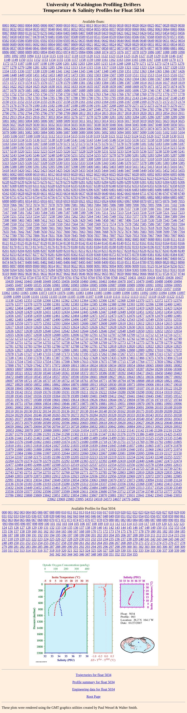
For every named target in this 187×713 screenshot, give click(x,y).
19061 (37, 388)
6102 (36, 178)
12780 (177, 342)
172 (105, 531)
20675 (28, 426)
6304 (166, 182)
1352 (135, 71)
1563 (128, 79)
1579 (66, 82)
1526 (66, 79)
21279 (19, 434)
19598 (47, 400)
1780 (13, 98)
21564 (9, 442)
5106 (13, 136)
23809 (37, 495)
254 (40, 543)
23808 (28, 495)
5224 (51, 151)
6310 (28, 186)
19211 (84, 392)
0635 (82, 40)
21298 (65, 434)
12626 (93, 327)
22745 (19, 472)
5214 (166, 147)
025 (152, 512)
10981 (56, 285)
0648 (143, 40)
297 (111, 546)
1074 (105, 52)
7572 (105, 224)
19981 (159, 403)
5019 (143, 121)
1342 (66, 71)
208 (135, 535)
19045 (19, 388)
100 (46, 524)
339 (176, 550)
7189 (82, 212)
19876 (93, 403)
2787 (166, 109)
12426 (9, 312)
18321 (19, 373)
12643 (75, 331)
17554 (47, 361)
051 (123, 516)
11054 (149, 289)
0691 (28, 44)
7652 (51, 231)
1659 (112, 86)
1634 (82, 86)
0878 (158, 48)
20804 (84, 426)
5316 (135, 159)
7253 (28, 216)
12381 (56, 304)
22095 (140, 453)
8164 (166, 243)
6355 (150, 186)
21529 (159, 438)
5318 (150, 159)
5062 (66, 128)
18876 (75, 384)
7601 (51, 228)
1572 (13, 82)
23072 (121, 480)
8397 (51, 258)
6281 (82, 182)
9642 (66, 274)
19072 (84, 388)
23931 (131, 495)
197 (69, 535)
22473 (168, 461)
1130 (164, 56)
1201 (66, 63)
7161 (158, 209)
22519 (75, 465)
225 (52, 539)
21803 (168, 442)
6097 (6, 178)
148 (147, 527)
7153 (97, 209)
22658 (47, 468)
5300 (28, 159)
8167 (5, 247)
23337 (103, 484)
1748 (166, 90)
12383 (75, 304)
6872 (105, 197)
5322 (181, 159)
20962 (19, 430)
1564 (135, 79)
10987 (112, 285)
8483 (51, 262)
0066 (181, 29)
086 (147, 520)
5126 (150, 136)
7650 (44, 231)
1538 (112, 79)
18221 (102, 369)
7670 (112, 231)
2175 (5, 105)
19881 (103, 403)
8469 (173, 258)
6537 (181, 189)
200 (87, 535)
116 (140, 524)
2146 (158, 98)
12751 (19, 342)
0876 (143, 48)
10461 (93, 281)
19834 (47, 403)
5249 (59, 155)
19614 (75, 400)
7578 (128, 224)
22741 (177, 468)
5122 (119, 136)
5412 (143, 167)
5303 (51, 159)
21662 (37, 442)
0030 (181, 25)
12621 (47, 327)
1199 (51, 63)
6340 (112, 186)
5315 (127, 159)
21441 (19, 438)
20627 (140, 423)
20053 (74, 407)
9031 (82, 266)
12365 (93, 300)
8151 (128, 243)
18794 (121, 381)
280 (10, 546)
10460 (84, 281)
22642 (28, 468)
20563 (177, 419)
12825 (177, 346)
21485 (75, 438)
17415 (75, 358)
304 (153, 546)
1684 (51, 90)
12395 (140, 304)
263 (93, 543)
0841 (36, 48)
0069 (21, 33)
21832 (65, 445)
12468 (84, 316)
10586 (47, 285)
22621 (9, 468)
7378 (143, 216)
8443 (105, 258)
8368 (97, 254)
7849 (82, 235)
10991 (149, 285)
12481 (177, 316)
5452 (166, 170)
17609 (75, 361)
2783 (135, 109)
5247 (44, 155)
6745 (150, 193)
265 (105, 543)
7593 (173, 224)
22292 (65, 461)
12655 (9, 335)
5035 (74, 125)
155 (4, 531)
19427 (121, 396)
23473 (65, 487)
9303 (120, 270)
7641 (13, 231)
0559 (112, 37)
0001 (5, 25)
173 (111, 531)
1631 (59, 86)
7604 (66, 228)
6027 (127, 174)
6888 (5, 201)
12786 (56, 346)
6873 (112, 197)
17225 (93, 354)
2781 (120, 109)
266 (111, 543)
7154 (104, 209)
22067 (103, 453)
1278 (13, 67)
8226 (143, 251)
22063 (93, 453)
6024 (104, 174)
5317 (143, 159)
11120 (161, 296)
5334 (89, 163)
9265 (21, 270)
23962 (51, 499)
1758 (59, 94)
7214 (127, 212)
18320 (9, 373)
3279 (97, 117)
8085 (135, 239)
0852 (59, 48)
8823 (173, 262)
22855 (19, 476)
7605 (74, 228)
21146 (149, 430)
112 (117, 524)
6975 (158, 201)
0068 (13, 33)
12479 (159, 316)
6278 (59, 182)
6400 (105, 189)
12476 (131, 316)
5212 (150, 147)
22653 (37, 468)
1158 (82, 60)
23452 (37, 487)
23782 (177, 491)
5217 (5, 151)
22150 (177, 453)
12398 (159, 304)
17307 (140, 354)
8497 (89, 262)
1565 (143, 79)
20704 (56, 426)
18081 (168, 365)
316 (39, 550)
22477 (9, 465)
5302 (44, 159)
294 (93, 546)
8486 (66, 262)
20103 (159, 407)
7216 (143, 212)
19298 (140, 392)
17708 (112, 361)
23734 (140, 491)
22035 (56, 453)
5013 (97, 121)
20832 (93, 426)
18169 (84, 369)
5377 (135, 163)
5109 (36, 136)
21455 (28, 438)
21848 (121, 445)
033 (16, 516)
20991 (56, 430)
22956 (112, 476)
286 (46, 546)
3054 (59, 117)
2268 (112, 105)
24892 (135, 499)
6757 (59, 197)
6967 (128, 201)
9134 (158, 266)
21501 (121, 438)
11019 (112, 289)
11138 (9, 300)
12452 (149, 312)
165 (63, 531)
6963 (120, 201)
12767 (84, 342)
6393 (74, 189)
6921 (82, 201)
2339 (28, 109)
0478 (36, 37)
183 (170, 531)
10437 (179, 277)
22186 (56, 457)
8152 (135, 243)
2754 (112, 109)
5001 (5, 121)
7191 (97, 212)
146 (135, 527)
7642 (21, 231)
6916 (44, 201)
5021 (158, 121)
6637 (82, 193)
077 (93, 520)
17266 (112, 354)
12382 (65, 304)
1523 (44, 79)
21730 (112, 442)
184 (176, 531)
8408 (74, 258)
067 (34, 520)
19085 (112, 388)
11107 (89, 296)
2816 (112, 113)
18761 (84, 381)
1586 (120, 82)
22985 (177, 476)
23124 (177, 480)
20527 (103, 419)
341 (52, 554)
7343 (97, 216)
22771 (84, 472)
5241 (181, 151)
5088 (74, 132)
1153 (44, 60)
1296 (59, 67)
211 (152, 535)
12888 (131, 350)
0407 (82, 33)
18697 (9, 381)
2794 (28, 113)
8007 (5, 239)
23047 (47, 480)
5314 (120, 159)
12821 (140, 346)
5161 (173, 140)
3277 (82, 117)
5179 (128, 144)
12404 (19, 308)
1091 (7, 56)
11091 (135, 293)
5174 (89, 144)
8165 (173, 243)
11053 (140, 289)
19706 (140, 400)
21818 (37, 445)
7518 (143, 220)
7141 (59, 209)
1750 (181, 90)
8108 (166, 239)
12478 (149, 316)
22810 (140, 472)
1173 (13, 63)
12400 (168, 304)
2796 (44, 113)
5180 (135, 144)
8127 (36, 243)
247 (182, 539)
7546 (173, 220)
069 (46, 520)
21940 (131, 449)
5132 (5, 140)
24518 (98, 499)
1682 (36, 90)
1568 (166, 79)
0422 (127, 33)
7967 (151, 235)
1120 (89, 56)
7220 (158, 212)
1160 (97, 60)
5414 (158, 167)
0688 (5, 44)
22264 (9, 461)
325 (93, 550)
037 (40, 516)
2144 (143, 98)
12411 (75, 308)
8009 (13, 239)
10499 (28, 285)
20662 (19, 426)
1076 (120, 52)
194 (52, 535)
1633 (74, 86)
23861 (84, 495)
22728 (149, 468)
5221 (28, 151)
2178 (21, 105)
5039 (105, 125)
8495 (82, 262)
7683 (143, 231)
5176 (105, 144)
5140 (66, 140)
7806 (36, 235)
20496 (75, 419)
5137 (44, 140)
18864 (65, 384)
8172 (21, 247)
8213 (89, 251)
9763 (83, 277)
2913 (13, 117)
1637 (97, 86)
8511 (128, 262)
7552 (21, 224)
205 (117, 535)
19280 (121, 392)
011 (69, 512)
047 (99, 516)
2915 (28, 117)
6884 (166, 197)
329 (117, 550)
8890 (181, 262)
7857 (97, 235)
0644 (120, 40)
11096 (172, 293)
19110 (149, 388)
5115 (74, 136)
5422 (36, 170)
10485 (149, 281)
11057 (167, 289)
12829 (37, 350)
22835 (168, 472)
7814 (44, 235)
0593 (51, 40)
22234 (131, 457)
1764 (105, 94)
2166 (120, 102)
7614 (135, 228)
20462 (47, 419)
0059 (128, 29)
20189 (159, 411)
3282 (120, 117)
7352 (120, 216)
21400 (149, 434)
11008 (66, 289)
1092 (15, 56)
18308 (177, 369)
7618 (150, 228)
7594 (181, 224)
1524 (51, 79)
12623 (65, 327)
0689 (13, 44)
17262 (103, 354)
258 (63, 543)
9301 (105, 270)
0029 (173, 25)
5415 (166, 167)
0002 (13, 25)
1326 (158, 67)
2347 (89, 109)
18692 (177, 377)
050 (117, 516)
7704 (181, 231)
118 (152, 524)
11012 (75, 289)
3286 (151, 117)
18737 (47, 381)
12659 (47, 335)
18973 (131, 384)
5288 (181, 155)
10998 (29, 289)
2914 (21, 117)
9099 (135, 266)
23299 (75, 484)
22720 (112, 468)
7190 (89, 212)
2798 (59, 113)
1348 (105, 71)
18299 (159, 369)
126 (16, 527)
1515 (166, 75)
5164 (13, 144)
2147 (166, 98)
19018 (177, 384)
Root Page (93, 696)
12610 (121, 323)
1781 (21, 98)
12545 (140, 319)
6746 (158, 193)
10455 (56, 281)
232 (93, 539)
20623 (131, 423)
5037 (89, 125)
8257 (28, 254)
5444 (105, 170)
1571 (5, 82)
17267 (121, 354)
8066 (97, 239)
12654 (177, 331)
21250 (177, 430)
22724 (131, 468)
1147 (179, 56)
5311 (112, 159)
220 (22, 539)
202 (99, 535)
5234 (128, 151)
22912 (56, 476)
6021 (82, 174)
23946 (168, 495)
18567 (65, 377)
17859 (159, 361)
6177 (97, 178)
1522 (36, 79)
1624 (28, 86)
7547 (181, 220)
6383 (51, 189)
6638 (89, 193)
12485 (37, 319)
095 (17, 524)
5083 (36, 132)
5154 (120, 140)
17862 (168, 361)
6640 (105, 193)
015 (93, 512)
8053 (82, 239)
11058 (176, 289)
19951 (121, 403)
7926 (128, 235)
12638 (28, 331)
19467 (159, 396)
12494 (65, 319)
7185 (51, 212)
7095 (151, 205)
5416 (173, 167)
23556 (9, 491)
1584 (105, 82)
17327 (168, 354)
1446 (5, 75)
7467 (112, 220)
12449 (121, 312)
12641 (56, 331)
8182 (82, 247)
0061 (143, 29)
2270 (128, 105)
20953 (10, 430)
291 (75, 546)
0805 (59, 44)
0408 (89, 33)
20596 (65, 423)
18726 (37, 381)
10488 (159, 281)
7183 (36, 212)
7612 (120, 228)
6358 (173, 186)
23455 (47, 487)
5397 (66, 167)
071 (57, 520)
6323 (43, 186)
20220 (177, 411)
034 (22, 516)
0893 (36, 52)
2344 (66, 109)
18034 (112, 365)
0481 (51, 37)
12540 (103, 319)
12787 (65, 346)
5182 (151, 144)
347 (87, 554)
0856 (89, 48)
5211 (143, 147)
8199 (173, 247)
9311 (151, 270)
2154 (36, 102)
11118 (152, 296)
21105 (103, 430)
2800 (74, 113)
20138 (84, 411)
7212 (112, 212)
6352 (127, 186)
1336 (21, 71)
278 (182, 543)
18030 (103, 365)
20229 (19, 415)
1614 (143, 82)
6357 (166, 186)
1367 (173, 71)
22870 (28, 476)
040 (57, 516)
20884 (131, 426)
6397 (97, 189)
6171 (89, 178)
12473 (112, 316)
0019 (127, 25)
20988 (47, 430)
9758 (53, 277)
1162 (112, 60)
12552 (177, 319)
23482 (84, 487)
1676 (181, 86)
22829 (159, 472)
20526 (93, 419)
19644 (112, 400)
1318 (112, 67)
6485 (151, 189)
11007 (57, 289)
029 (176, 512)
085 (141, 520)
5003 (21, 121)
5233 (120, 151)
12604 (65, 323)
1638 (105, 86)
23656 (93, 491)
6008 (28, 174)
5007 (51, 121)
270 (135, 543)
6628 (21, 193)
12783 (28, 346)
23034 (37, 480)
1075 (112, 52)
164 (57, 531)
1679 (21, 90)
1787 (66, 98)
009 (57, 512)
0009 (59, 25)
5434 (89, 170)
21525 (149, 438)
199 (81, 535)
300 (129, 546)
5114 (66, 136)
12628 (112, 327)
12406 (28, 308)
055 (147, 516)
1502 (89, 75)
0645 (128, 40)
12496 (75, 319)
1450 (28, 75)
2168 (135, 102)
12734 (93, 338)
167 (75, 531)
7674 (128, 231)
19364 (56, 396)
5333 (82, 163)
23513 (140, 487)
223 (40, 539)
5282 (143, 155)
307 (170, 546)
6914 (28, 201)
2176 (13, 105)
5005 (36, 121)
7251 (13, 216)
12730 (75, 338)
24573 (107, 499)
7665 (89, 231)
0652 (173, 40)
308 (176, 546)
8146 (112, 243)
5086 (59, 132)
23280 (65, 484)
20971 (38, 430)
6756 (51, 197)
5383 (166, 163)
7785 (21, 235)
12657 (28, 335)
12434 (65, 312)
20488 (56, 419)
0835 (181, 44)
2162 (89, 102)
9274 (36, 270)
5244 (21, 155)
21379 (131, 434)
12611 (131, 323)
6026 (120, 174)
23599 (65, 491)
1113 (38, 56)
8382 (158, 254)
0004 (28, 25)
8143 (89, 243)
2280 (21, 109)
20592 (56, 423)
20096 (149, 407)
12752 (28, 342)
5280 (128, 155)
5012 (89, 121)
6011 (44, 174)
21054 (84, 430)
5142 (82, 140)
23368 (140, 484)
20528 (112, 419)
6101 (28, 178)
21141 (131, 430)
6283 (97, 182)
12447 (103, 312)
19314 (159, 392)
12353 (28, 300)
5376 (128, 163)
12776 (149, 342)
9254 (166, 266)
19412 (112, 396)
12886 (121, 350)
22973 (159, 476)
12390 (121, 304)
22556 (131, 465)
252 (28, 543)
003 (22, 512)
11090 (126, 293)
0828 (128, 44)
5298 (13, 159)
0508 (74, 37)
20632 (159, 423)
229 (75, 539)
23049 (56, 480)
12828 (28, 350)
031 (4, 516)
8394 (36, 258)
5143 (89, 140)
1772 (158, 94)
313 (22, 550)
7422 (59, 220)
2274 (158, 105)
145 (129, 527)
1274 (165, 63)
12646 (103, 331)
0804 (51, 44)
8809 (158, 262)
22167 (19, 457)
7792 (28, 235)
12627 (103, 327)
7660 (66, 231)
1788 (74, 98)
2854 (166, 113)
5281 (135, 155)
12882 (84, 350)
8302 (74, 254)
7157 (127, 209)
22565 (140, 465)
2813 (89, 113)
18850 (28, 384)
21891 (56, 449)
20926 (168, 426)
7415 (51, 220)
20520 (84, 419)
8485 (59, 262)
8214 (97, 251)
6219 (127, 178)
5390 (28, 167)
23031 (28, 480)
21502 (131, 438)
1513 (150, 75)
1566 (151, 79)
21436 (9, 438)
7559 (59, 224)
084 (135, 520)
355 (135, 554)
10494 (177, 281)
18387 (112, 373)
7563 (66, 224)
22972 (149, 476)
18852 (37, 384)
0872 (112, 48)
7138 (36, 209)
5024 (173, 121)
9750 (15, 277)
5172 (74, 144)
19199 (75, 392)
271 (141, 543)
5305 (66, 159)
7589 (166, 224)
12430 (37, 312)
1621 (5, 86)
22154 (9, 457)
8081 (120, 239)
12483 (19, 319)
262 (87, 543)
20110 (9, 411)
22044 (65, 453)
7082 (82, 205)
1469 (59, 75)
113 (123, 524)
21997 (47, 453)
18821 (168, 381)
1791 (97, 98)
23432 (9, 487)
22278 (37, 461)
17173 (65, 354)
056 (153, 516)
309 (182, 546)
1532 (74, 79)
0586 (21, 40)
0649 (151, 40)
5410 (128, 167)
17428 (93, 358)
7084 (97, 205)
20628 (149, 423)
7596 (13, 228)
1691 (97, 90)
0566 (135, 37)
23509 (131, 487)
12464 (75, 316)
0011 (74, 25)
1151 (29, 60)
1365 (158, 71)
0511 (97, 37)
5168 (44, 144)
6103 (44, 178)
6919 (66, 201)
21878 (177, 445)
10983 (75, 285)
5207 (112, 147)
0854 (74, 48)
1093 (22, 56)
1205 (96, 63)
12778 (159, 342)
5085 (51, 132)
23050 (65, 480)
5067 (105, 128)
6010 (36, 174)
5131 (180, 136)
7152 (89, 209)
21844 (102, 445)
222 (34, 539)
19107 (140, 388)
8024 (36, 239)
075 (81, 520)
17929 (28, 365)
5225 (59, 151)
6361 (13, 189)
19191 (65, 392)
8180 (74, 247)
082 (123, 520)
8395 (44, 258)
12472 (103, 316)
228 (69, 539)
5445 (112, 170)
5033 (59, 125)
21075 (94, 430)
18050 (121, 365)
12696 (75, 335)
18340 (47, 373)
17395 (65, 358)
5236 (143, 151)
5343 (105, 163)
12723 (19, 338)
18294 (149, 369)
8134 (59, 243)
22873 (37, 476)
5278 (112, 155)
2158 (66, 102)
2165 (112, 102)
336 (158, 550)
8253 (13, 254)
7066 (13, 205)
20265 (56, 415)
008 (52, 512)
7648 (36, 231)
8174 (36, 247)
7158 (135, 209)
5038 (97, 125)
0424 (143, 33)
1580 (74, 82)
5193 (44, 147)
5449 (143, 170)
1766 (120, 94)
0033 (21, 29)
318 (51, 550)
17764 (140, 361)
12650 (140, 331)
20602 (75, 423)
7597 (21, 228)
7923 (120, 235)
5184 (166, 144)
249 (10, 543)
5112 (51, 136)
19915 (112, 403)
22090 (131, 453)
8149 (120, 243)
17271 (131, 354)
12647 (112, 331)
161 (40, 531)
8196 (151, 247)
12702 (103, 335)
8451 (135, 258)
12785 (47, 346)
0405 (66, 33)
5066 (97, 128)
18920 (103, 384)
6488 (166, 189)
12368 (121, 300)
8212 (82, 251)
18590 (75, 377)
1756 (44, 94)
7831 (51, 235)
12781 (9, 346)
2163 (97, 102)
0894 (44, 52)
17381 (47, 358)
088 (159, 520)
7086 (112, 205)
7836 (59, 235)
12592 (47, 323)
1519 (13, 79)
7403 (21, 220)
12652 (159, 331)
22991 (9, 480)
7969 (158, 235)
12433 (56, 312)
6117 (66, 178)
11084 (89, 293)
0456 (181, 33)
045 (87, 516)
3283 (128, 117)
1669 (135, 86)
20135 (56, 411)
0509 (82, 37)
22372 (93, 461)
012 (75, 512)
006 (40, 512)
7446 (97, 220)
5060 (51, 128)
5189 (13, 147)
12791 (93, 346)
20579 (28, 423)
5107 (21, 136)
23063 (93, 480)
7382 (158, 216)
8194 (143, 247)
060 (176, 516)
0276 (43, 33)
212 (158, 535)
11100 (26, 296)
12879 (56, 350)
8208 (51, 251)
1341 (59, 71)
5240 (173, 151)
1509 (120, 75)
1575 (36, 82)
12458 (28, 316)
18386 (103, 373)
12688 (56, 335)
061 (182, 516)
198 (75, 535)
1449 (21, 75)
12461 (56, 316)
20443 (37, 419)
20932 (177, 426)
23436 (19, 487)
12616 (177, 323)
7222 (173, 212)
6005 (21, 174)
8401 (59, 258)
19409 (103, 396)
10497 (19, 285)
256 (52, 543)
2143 (135, 98)
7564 (74, 224)
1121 (97, 56)
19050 (28, 388)
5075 (158, 128)
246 (176, 539)
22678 (65, 468)
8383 (166, 254)
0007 (51, 25)
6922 (89, 201)
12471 (93, 316)
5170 (59, 144)
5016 (120, 121)
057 (159, 516)
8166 (181, 243)
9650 (89, 274)
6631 (44, 193)
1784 (44, 98)
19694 (131, 400)
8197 (158, 247)
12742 (131, 338)
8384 (173, 254)
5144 (97, 140)
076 (87, 520)
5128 (165, 136)
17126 (19, 354)
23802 (19, 495)
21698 (93, 442)
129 (34, 527)
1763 (97, 94)
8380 (143, 254)
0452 (150, 33)
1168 (157, 60)
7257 (44, 216)
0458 (13, 37)
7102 (173, 205)
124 (4, 527)
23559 (19, 491)
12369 (131, 300)
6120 (81, 178)
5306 (74, 159)
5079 (5, 132)
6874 (120, 197)
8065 (89, 239)
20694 (37, 426)
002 (16, 512)
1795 (112, 98)
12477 (140, 316)
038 (46, 516)
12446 (93, 312)
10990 (140, 285)
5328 (44, 163)
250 (16, 543)
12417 (121, 308)
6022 (89, 174)
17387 (56, 358)
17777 (149, 361)
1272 (150, 63)
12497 (84, 319)
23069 (103, 480)
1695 (128, 90)
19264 (112, 392)
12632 (149, 327)
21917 (103, 449)
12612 (140, 323)
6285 (112, 182)
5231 (105, 151)
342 (57, 554)
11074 (52, 293)
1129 (157, 56)
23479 (75, 487)
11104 (62, 296)
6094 (166, 174)
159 (28, 531)
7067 (21, 205)
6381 (36, 189)
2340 (36, 109)
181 (159, 531)
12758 (65, 342)
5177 (112, 144)
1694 (120, 90)
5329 (51, 163)
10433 (141, 277)
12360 (46, 300)
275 (164, 543)
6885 (173, 197)
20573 (19, 423)
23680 (102, 491)
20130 (28, 411)
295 (99, 546)
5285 (166, 155)
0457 (5, 37)
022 (135, 512)
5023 (166, 121)
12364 (84, 300)
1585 (112, 82)
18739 (56, 381)
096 (22, 524)
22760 (65, 472)
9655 (105, 274)
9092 (105, 266)
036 (34, 516)
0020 (135, 25)
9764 (91, 277)
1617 (166, 82)
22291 (56, 461)
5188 (5, 147)
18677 (168, 377)
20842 (112, 426)
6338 (97, 186)
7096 (158, 205)
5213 (158, 147)
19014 (159, 384)
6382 (44, 189)
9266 (28, 270)
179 (147, 531)
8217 (120, 251)
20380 (28, 419)
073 (69, 520)
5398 (74, 167)
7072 (28, 205)
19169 (37, 392)
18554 (47, 377)
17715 (121, 361)
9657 (112, 274)
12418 (131, 308)
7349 (112, 216)
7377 (135, 216)
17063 (168, 350)
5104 (181, 132)
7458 (105, 220)
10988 (121, 285)
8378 (135, 254)
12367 (112, 300)
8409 (82, 258)
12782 (19, 346)
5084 (44, 132)
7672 (120, 231)
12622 (56, 327)
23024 (19, 480)
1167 (149, 60)
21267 (9, 434)
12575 (37, 323)
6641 (112, 193)
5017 (127, 121)
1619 (181, 82)
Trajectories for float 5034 (93, 675)
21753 (131, 442)
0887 (13, 52)
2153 (28, 102)
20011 (28, 407)
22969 (131, 476)
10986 (103, 285)
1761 (82, 94)
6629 (28, 193)
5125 (142, 136)
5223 (44, 151)
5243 (13, 155)
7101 (166, 205)
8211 (74, 251)
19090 (121, 388)
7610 (105, 228)
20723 (65, 426)
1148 (7, 60)
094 (11, 524)
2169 (143, 102)
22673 (56, 468)
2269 (120, 105)
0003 (21, 25)
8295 (66, 254)
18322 (28, 373)
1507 (112, 75)
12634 (168, 327)
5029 (28, 125)
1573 (21, 82)
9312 (158, 270)
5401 (97, 167)
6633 (59, 193)
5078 (181, 128)
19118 (159, 388)
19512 (177, 396)
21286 (37, 434)
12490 (56, 319)
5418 (5, 170)
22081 (121, 453)
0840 (28, 48)
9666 (143, 274)
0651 (166, 40)
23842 (47, 495)
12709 (131, 335)
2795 (36, 113)
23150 (19, 484)
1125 (127, 56)
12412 (84, 308)
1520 (21, 79)
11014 (84, 289)
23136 (9, 484)
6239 (21, 182)
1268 (127, 63)
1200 (58, 63)
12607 (93, 323)
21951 (140, 449)
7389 (173, 216)
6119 (74, 178)
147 (141, 527)
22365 (84, 461)
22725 (140, 468)
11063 (15, 293)
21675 (75, 442)
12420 (149, 308)
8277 (36, 254)
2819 (135, 113)
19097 (131, 388)
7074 (36, 205)
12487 (47, 319)
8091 (158, 239)
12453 (159, 312)
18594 (84, 377)
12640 (47, 331)
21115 (112, 430)
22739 (168, 468)
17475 (149, 358)
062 (4, 520)
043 (75, 516)
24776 (126, 499)
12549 (149, 319)
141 (105, 527)
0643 (112, 40)
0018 (120, 25)
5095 (128, 132)
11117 (143, 296)
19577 (28, 400)
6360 (5, 189)
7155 (112, 209)
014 (87, 512)
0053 (82, 29)
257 (57, 543)
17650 (93, 361)
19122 (168, 388)
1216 (112, 63)
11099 (17, 296)
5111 (44, 136)
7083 (89, 205)
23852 (65, 495)
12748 (168, 338)
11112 (125, 296)
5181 (143, 144)
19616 (84, 400)
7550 (13, 224)
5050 (173, 125)
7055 (181, 201)
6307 (5, 186)
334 (146, 550)
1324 (151, 67)
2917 (44, 117)
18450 (159, 373)
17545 (28, 361)
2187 (66, 105)
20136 (65, 411)
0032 (13, 29)
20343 (149, 415)
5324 (13, 163)
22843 (177, 472)
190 (28, 535)
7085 (105, 205)
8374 (120, 254)
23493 (112, 487)
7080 (66, 205)
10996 (10, 289)
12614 (159, 323)
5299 (21, 159)
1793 (105, 98)
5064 (82, 128)
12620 (37, 327)
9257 (181, 266)
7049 (173, 201)
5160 (166, 140)
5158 (151, 140)
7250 (5, 216)
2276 (173, 105)
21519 (140, 438)
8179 (66, 247)
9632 (44, 274)
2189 (82, 105)
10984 (84, 285)
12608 (103, 323)
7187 (66, 212)
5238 (158, 151)
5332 (74, 163)
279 (4, 546)
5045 (135, 125)
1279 (21, 67)
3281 (112, 117)
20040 (46, 407)
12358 (37, 300)
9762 (76, 277)
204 (111, 535)
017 (105, 512)
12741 (121, 338)
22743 (9, 472)
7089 (128, 205)
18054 (131, 365)
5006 (44, 121)
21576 (19, 442)
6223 (150, 178)
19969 (131, 403)
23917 (121, 495)
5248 (51, 155)
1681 (28, 90)
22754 (37, 472)
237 (123, 539)
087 (153, 520)
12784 (37, 346)
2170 (151, 102)
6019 (66, 174)
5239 (166, 151)
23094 (149, 480)
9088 (89, 266)
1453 (51, 75)
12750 (9, 342)
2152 (21, 102)
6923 (97, 201)
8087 (143, 239)
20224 (9, 415)
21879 (9, 449)
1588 (135, 82)
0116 (28, 33)
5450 (151, 170)
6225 (165, 178)
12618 (19, 327)
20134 (46, 411)
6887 (181, 197)
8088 (151, 239)
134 (63, 527)
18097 (19, 369)
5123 (127, 136)
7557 (44, 224)
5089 (82, 132)
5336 (97, 163)
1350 (120, 71)
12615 (168, 323)
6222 (142, 178)
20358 (177, 415)
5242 (5, 155)
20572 (9, 423)
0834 (173, 44)
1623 (21, 86)
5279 (120, 155)
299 (123, 546)
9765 (99, 277)
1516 (173, 75)
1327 (166, 67)
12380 (47, 304)
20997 (66, 430)
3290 (181, 117)
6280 (74, 182)
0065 (173, 29)
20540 (140, 419)
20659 (9, 426)
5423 (44, 170)
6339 (104, 186)
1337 (28, 71)
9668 (151, 274)
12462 (65, 316)
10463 (103, 281)
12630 (131, 327)
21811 (19, 445)
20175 (140, 411)
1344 (74, 71)
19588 (37, 400)
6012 (51, 174)
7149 (66, 209)
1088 (166, 52)
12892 (149, 350)
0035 (36, 29)
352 (117, 554)
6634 (66, 193)
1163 (120, 60)
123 (181, 524)
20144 (93, 411)
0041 (59, 29)
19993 (168, 403)
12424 (177, 308)
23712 (121, 491)
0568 (150, 37)
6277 (51, 182)
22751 (28, 472)
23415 (177, 484)
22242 (140, 457)
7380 (151, 216)
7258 (51, 216)
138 (87, 527)
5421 (28, 170)
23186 (37, 484)
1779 (5, 98)
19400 (84, 396)
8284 (59, 254)
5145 (105, 140)
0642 (105, 40)
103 (64, 524)
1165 (135, 60)
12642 (65, 331)
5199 (89, 147)
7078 (51, 205)
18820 (159, 381)
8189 (120, 247)
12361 (56, 300)
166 (69, 531)
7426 (74, 220)
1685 (59, 90)
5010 (74, 121)
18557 (56, 377)
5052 (5, 128)
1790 (89, 98)
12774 (131, 342)
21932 (112, 449)
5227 (74, 151)
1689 (89, 90)
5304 (59, 159)
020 (123, 512)
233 (99, 539)
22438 (131, 461)
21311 (84, 434)
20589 (47, 423)
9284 (51, 270)
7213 (120, 212)
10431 (132, 277)
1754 (28, 94)
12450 (131, 312)
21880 (19, 449)
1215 (104, 63)
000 (4, 512)
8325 (82, 254)
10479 (140, 281)
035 (28, 516)
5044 (128, 125)
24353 (89, 499)
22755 (47, 472)
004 (28, 512)
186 (4, 535)
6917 (51, 201)
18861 (47, 384)
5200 (97, 147)
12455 (177, 312)
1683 (44, 90)
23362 (131, 484)
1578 (59, 82)
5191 (28, 147)
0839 (21, 48)
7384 (166, 216)
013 (81, 512)
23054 (75, 480)
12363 (74, 300)
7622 (173, 228)
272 (147, 543)
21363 (112, 434)
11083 (80, 293)
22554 (112, 465)
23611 (84, 491)
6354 (143, 186)
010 (63, 512)
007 (46, 512)
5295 (5, 159)
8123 (13, 243)
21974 (177, 449)
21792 (159, 442)
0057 (112, 29)
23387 (149, 484)
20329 (121, 415)
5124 (135, 136)
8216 (112, 251)
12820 (131, 346)
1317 (105, 67)
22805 (131, 472)
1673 (166, 86)
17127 (28, 354)
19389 (75, 396)
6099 (21, 178)
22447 (159, 461)
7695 (151, 231)
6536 (173, 189)
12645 (93, 331)
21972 (168, 449)
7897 (112, 235)
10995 (177, 285)
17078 (9, 354)
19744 (177, 400)
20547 (149, 419)
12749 (177, 338)
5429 (74, 170)
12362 (65, 300)
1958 (120, 98)
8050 (66, 239)
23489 (103, 487)
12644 (84, 331)
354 (129, 554)
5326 (28, 163)
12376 (9, 304)
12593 (56, 323)
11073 (43, 293)
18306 (168, 369)
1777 (173, 94)
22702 (84, 468)
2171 (158, 102)
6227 (181, 178)
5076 (166, 128)
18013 (75, 365)
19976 (149, 403)
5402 (105, 167)
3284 (135, 117)
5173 (82, 144)
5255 (97, 155)
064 (16, 520)
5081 (21, 132)
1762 (89, 94)
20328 (112, 415)
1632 (66, 86)
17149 (37, 354)
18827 (9, 384)
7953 (135, 235)
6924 (105, 201)
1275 (173, 63)
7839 (66, 235)
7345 (105, 216)
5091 (97, 132)
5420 (21, 170)
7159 (143, 209)
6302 (151, 182)
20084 (131, 407)
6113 (51, 178)
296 (105, 546)
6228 (5, 182)
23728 (131, 491)
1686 (66, 90)
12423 (168, 308)
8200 (181, 247)
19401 (93, 396)
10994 (168, 285)
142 (111, 527)
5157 (143, 140)
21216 (167, 430)
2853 (158, 113)
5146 (112, 140)
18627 (112, 377)
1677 (5, 90)
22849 (9, 476)
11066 (34, 293)
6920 (74, 201)
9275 (44, 270)
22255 (168, 457)
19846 (65, 403)
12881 (75, 350)
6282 (89, 182)
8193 (135, 247)
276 (170, 543)
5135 (28, 140)
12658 (37, 335)
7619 (158, 228)
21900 (65, 449)
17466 (140, 358)
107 (88, 524)
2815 (105, 113)
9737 (173, 274)
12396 (149, 304)
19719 (159, 400)
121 (170, 524)
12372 (159, 300)
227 (63, 539)
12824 (168, 346)
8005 (181, 235)
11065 (24, 293)
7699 (166, 231)
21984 (19, 453)
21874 (168, 445)
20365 (9, 419)
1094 (30, 56)
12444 (75, 312)
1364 (151, 71)
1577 (51, 82)
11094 (162, 293)
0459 (21, 37)
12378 (28, 304)
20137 (74, 411)
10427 (123, 277)
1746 (151, 90)
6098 (13, 178)
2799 (66, 113)
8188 (112, 247)
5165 (21, 144)
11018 (103, 289)
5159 (158, 140)
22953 (103, 476)
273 (153, 543)
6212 (112, 178)
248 (4, 543)
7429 (82, 220)
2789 (181, 109)
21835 (74, 445)
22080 (112, 453)
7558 (51, 224)
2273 (151, 105)
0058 (120, 29)
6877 (128, 197)
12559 (19, 323)
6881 (143, 197)
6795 (89, 197)
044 (81, 516)
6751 (13, 197)
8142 (82, 243)
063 (10, 520)
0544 (104, 37)
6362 (21, 189)
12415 (102, 308)
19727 (168, 400)
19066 (65, 388)
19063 (47, 388)
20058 (93, 407)
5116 (82, 136)
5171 (66, 144)
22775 (93, 472)
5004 (28, 121)
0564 (120, 37)
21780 (149, 442)
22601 (168, 465)
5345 (112, 163)
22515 (65, 465)
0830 (143, 44)
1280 (28, 67)
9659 (120, 274)
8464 (158, 258)
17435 (112, 358)
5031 (44, 125)
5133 (13, 140)
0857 (97, 48)
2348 (97, 109)
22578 (149, 465)
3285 (143, 117)
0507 (66, 37)
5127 (158, 136)
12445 (84, 312)
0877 (151, 48)
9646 (82, 274)
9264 (13, 270)
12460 (47, 316)
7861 (105, 235)
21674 (65, 442)
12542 (121, 319)
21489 (93, 438)
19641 (103, 400)
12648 (121, 331)
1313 (74, 67)
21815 (28, 445)
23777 (168, 491)
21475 (56, 438)
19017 (168, 384)
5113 (59, 136)
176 (129, 531)
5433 (82, 170)
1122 (104, 56)
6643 (128, 193)
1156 (67, 60)
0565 (127, 37)
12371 (149, 300)
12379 (37, 304)
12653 (168, 331)
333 (140, 550)
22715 (103, 468)
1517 (181, 75)
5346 (120, 163)
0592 (44, 40)
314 (28, 550)
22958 (121, 476)
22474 (177, 461)
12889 (140, 350)
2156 (51, 102)
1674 (173, 86)
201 (93, 535)
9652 (97, 274)
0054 (89, 29)
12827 (19, 350)
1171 (180, 60)
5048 (158, 125)
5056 (28, 128)
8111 (173, 239)
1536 (97, 79)
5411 (135, 167)
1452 (44, 75)
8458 (143, 258)
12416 (112, 308)
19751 (19, 403)
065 (22, 520)
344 (69, 554)
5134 (21, 140)
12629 (121, 327)
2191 (97, 105)
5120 (104, 136)
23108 (168, 480)
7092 (143, 205)
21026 (75, 430)
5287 (173, 155)
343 (63, 554)
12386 (103, 304)
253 (34, 543)
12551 (168, 319)
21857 (131, 445)
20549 (159, 419)
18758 (75, 381)
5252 (82, 155)
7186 (59, 212)
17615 (84, 361)
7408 (36, 220)
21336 (93, 434)
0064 (166, 29)
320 (63, 550)
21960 (149, 449)
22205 (75, 457)
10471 (131, 281)
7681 (135, 231)
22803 (121, 472)
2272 (143, 105)
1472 (66, 75)
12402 (9, 308)
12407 (37, 308)
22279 (47, 461)
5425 (59, 170)
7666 (97, 231)
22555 (121, 465)
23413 (168, 484)
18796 (131, 381)
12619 (28, 327)
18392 (121, 373)
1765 (112, 94)
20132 (37, 411)
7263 (82, 216)
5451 (158, 170)
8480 (28, 262)
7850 (89, 235)
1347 (97, 71)
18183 (93, 369)
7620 (166, 228)
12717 (177, 335)
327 (105, 550)
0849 (44, 48)
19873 (75, 403)
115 (134, 524)
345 (75, 554)
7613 (127, 228)
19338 (9, 396)
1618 (173, 82)
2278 (5, 109)
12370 (140, 300)
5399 (82, 167)
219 (16, 539)
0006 (44, 25)
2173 (173, 102)
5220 (21, 151)
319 (57, 550)
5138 (51, 140)
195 (57, 535)
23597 (56, 491)
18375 (93, 373)
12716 (168, 335)
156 (10, 531)
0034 (28, 29)
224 (46, 539)
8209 (59, 251)
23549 (177, 487)
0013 (89, 25)
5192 (36, 147)
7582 (135, 224)
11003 (48, 289)
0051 (66, 29)
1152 (37, 60)
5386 (5, 167)
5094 (120, 132)
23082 (140, 480)
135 (69, 527)
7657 (59, 231)
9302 (112, 270)
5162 (181, 140)
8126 (28, 243)
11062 (6, 293)
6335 (74, 186)
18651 (140, 377)
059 (170, 516)
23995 (79, 499)
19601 (56, 400)
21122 (121, 430)
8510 (120, 262)
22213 (93, 457)
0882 (181, 48)
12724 (28, 338)
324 (87, 550)
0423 (135, 33)
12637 (19, 331)
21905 (84, 449)
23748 (149, 491)
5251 (74, 155)
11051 (130, 289)
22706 (93, 468)
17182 (75, 354)
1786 (59, 98)
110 (106, 524)
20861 (121, 426)
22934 (84, 476)
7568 (89, 224)
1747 (158, 90)
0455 (173, 33)
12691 (65, 335)
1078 (135, 52)
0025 (150, 25)
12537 (93, 319)
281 (16, 546)
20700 (47, 426)
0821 (89, 44)
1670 (143, 86)
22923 (75, 476)
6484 (143, 189)
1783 (36, 98)
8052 (74, 239)
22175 (37, 457)
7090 (135, 205)
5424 (51, 170)
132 (52, 527)
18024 (93, 365)
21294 (56, 434)
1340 (51, 71)
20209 (168, 411)
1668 (128, 86)
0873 (120, 48)
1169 (165, 60)
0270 (36, 33)
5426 (66, 170)
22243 (149, 457)
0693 (44, 44)
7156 (120, 209)
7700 (173, 231)
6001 (5, 174)
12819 (121, 346)
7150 (74, 209)
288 (57, 546)
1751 (5, 94)
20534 (131, 419)
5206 (105, 147)
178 (141, 531)
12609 (112, 323)
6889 (13, 201)
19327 (177, 392)
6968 (135, 201)
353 (123, 554)
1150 (22, 60)
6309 (21, 186)
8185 (105, 247)
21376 (121, 434)
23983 (70, 499)
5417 (181, 167)
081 (117, 520)
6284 (105, 182)
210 (147, 535)
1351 (128, 71)
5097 (135, 132)
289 (63, 546)
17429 (103, 358)
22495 (28, 465)
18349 (56, 373)
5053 (13, 128)
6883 (158, 197)
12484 (28, 319)
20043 (56, 407)
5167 (36, 144)
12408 (47, 308)
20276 (84, 415)
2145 (151, 98)
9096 (128, 266)
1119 (82, 56)
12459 (37, 316)
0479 (44, 37)
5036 (82, 125)
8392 (21, 258)
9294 (82, 270)
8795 (150, 262)
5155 (128, 140)
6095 (173, 174)
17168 (56, 354)
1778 (181, 94)
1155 (59, 60)
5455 (181, 170)
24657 (117, 499)
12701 (93, 335)
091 (176, 520)
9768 (114, 277)
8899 (28, 266)
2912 (5, 117)
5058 (44, 128)
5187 (181, 144)
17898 (9, 365)
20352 (159, 415)
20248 (47, 415)
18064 (140, 365)
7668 (105, 231)
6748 (173, 193)
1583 (97, 82)
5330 (59, 163)
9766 (106, 277)
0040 (51, 29)
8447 (120, 258)
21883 (28, 449)
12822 (149, 346)
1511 (135, 75)
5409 (120, 167)
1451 (36, 75)
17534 (19, 361)
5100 (151, 132)
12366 (102, 300)
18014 (84, 365)
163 (52, 531)
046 (93, 516)
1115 (52, 56)
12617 (9, 327)
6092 (150, 174)
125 (10, 527)
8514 (135, 262)
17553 (37, 361)
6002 (13, 174)
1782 (28, 98)
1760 (74, 94)
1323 (143, 67)
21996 (37, 453)
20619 (112, 423)
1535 (89, 79)
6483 (135, 189)
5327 (36, 163)
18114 (56, 369)
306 (164, 546)
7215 (135, 212)
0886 (5, 52)
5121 (112, 136)
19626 (93, 400)
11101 (35, 296)
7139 (43, 209)
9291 (66, 270)
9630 (28, 274)
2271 (135, 105)
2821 (151, 113)
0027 (158, 25)
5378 (143, 163)
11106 (80, 296)
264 (99, 543)
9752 (22, 277)
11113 (134, 296)
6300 (135, 182)
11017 (94, 289)
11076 (61, 293)
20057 (84, 407)
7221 (166, 212)
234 (105, 539)
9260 (5, 270)
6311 (36, 186)
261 (81, 543)
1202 (73, 63)
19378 (65, 396)
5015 (112, 121)
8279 (44, 254)
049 (111, 516)
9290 (59, 270)
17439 (121, 358)
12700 (84, 335)
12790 (84, 346)
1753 (21, 94)
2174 (181, 102)
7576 (120, 224)
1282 (44, 67)
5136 (36, 140)
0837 (13, 48)
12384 (84, 304)
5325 (21, 163)
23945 (159, 495)
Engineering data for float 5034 (93, 689)
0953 (59, 52)
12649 (131, 331)
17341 (19, 358)
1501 (82, 75)
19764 (28, 403)
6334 (66, 186)
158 (22, 531)
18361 (65, 373)
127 (22, 527)
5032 (51, 125)
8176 (51, 247)
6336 (82, 186)
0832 (158, 44)
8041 (59, 239)
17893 (177, 361)
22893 (47, 476)
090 (170, 520)
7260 (59, 216)
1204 (89, 63)
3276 (74, 117)
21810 (9, 445)
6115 (59, 178)
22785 (103, 472)
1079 (143, 52)
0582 (5, 40)
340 (182, 550)
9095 (120, 266)
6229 (13, 182)
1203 (81, 63)
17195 (84, 354)
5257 (105, 155)
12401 (177, 304)
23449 (28, 487)
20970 (28, 430)
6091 (143, 174)
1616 (158, 82)
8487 (74, 262)
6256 (28, 182)
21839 (93, 445)
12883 (93, 350)
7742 (5, 235)
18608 (103, 377)
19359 (47, 396)
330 (123, 550)
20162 (121, 411)
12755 (47, 342)
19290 (131, 392)
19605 (65, 400)
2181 (44, 105)
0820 (82, 44)
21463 (37, 438)
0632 (74, 40)
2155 (44, 102)
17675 (103, 361)
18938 (121, 384)
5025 (181, 121)
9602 (21, 274)
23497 (121, 487)
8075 (112, 239)
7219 (150, 212)
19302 (149, 392)
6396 (89, 189)
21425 (168, 434)
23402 (159, 484)
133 (57, 527)
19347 (28, 396)
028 (170, 512)
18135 (65, 369)
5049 (166, 125)
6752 (21, 197)
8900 (36, 266)
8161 (143, 243)
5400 (89, 167)
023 (140, 512)
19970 (140, 403)
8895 (5, 266)
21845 (112, 445)
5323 (5, 163)
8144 (97, 243)
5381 (158, 163)
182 (164, 531)
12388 (112, 304)
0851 (51, 48)
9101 (143, 266)
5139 (59, 140)
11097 (181, 293)
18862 (56, 384)
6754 (36, 197)
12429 (28, 312)
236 (117, 539)
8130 (51, 243)
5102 (166, 132)
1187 (21, 63)
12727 (47, 338)
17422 (84, 358)
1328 (173, 67)
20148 (102, 411)
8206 (36, 251)
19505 (168, 396)
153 (176, 527)
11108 (98, 296)
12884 (103, 350)
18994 (140, 384)
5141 (74, 140)
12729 (65, 338)
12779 (168, 342)
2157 (59, 102)
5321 (173, 159)
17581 (56, 361)
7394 (181, 216)
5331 (66, 163)
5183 (158, 144)
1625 (36, 86)
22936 (93, 476)
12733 (84, 338)
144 (123, 527)
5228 (82, 151)
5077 (173, 128)
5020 (150, 121)
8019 (28, 239)
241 (147, 539)
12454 (168, 312)
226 (57, 539)
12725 (37, 338)
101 (52, 524)
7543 (166, 220)
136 (75, 527)
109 (100, 524)
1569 (173, 79)
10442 (19, 281)
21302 (75, 434)
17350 (28, 358)
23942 (149, 495)
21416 (159, 434)
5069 (120, 128)
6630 (36, 193)
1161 (104, 60)
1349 (112, 71)
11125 (179, 296)
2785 (151, 109)
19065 (56, 388)
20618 (103, 423)
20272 (75, 415)
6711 (143, 193)
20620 (121, 423)
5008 (59, 121)
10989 (131, 285)
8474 (5, 262)
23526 (159, 487)
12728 (56, 338)
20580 (37, 423)
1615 (151, 82)
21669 (56, 442)
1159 (89, 60)
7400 (13, 220)
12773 (121, 342)
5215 (173, 147)
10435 (160, 277)
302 (141, 546)
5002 (13, 121)
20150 (112, 411)
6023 (97, 174)
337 (164, 550)
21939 (121, 449)
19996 (177, 403)
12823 (159, 346)
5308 (89, 159)
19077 (103, 388)
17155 (47, 354)
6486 (158, 189)
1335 (13, 71)
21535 (168, 438)
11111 (116, 296)
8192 (128, 247)
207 (129, 535)
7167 (5, 212)
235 (111, 539)
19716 (149, 400)
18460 (168, 373)
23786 (9, 495)
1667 (120, 86)
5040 (112, 125)
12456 (9, 316)
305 (159, 546)
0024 (143, 25)
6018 (59, 174)
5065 (89, 128)
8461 (151, 258)
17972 (56, 365)
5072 (135, 128)
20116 (19, 411)
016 (99, 512)
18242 (121, 369)
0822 (97, 44)
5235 (135, 151)
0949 (51, 52)
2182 (51, 105)
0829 (135, 44)
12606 (84, 323)
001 (10, 512)
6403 (120, 189)
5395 (51, 167)
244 (164, 539)
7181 (21, 212)
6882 (151, 197)
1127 (142, 56)
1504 (105, 75)
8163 (158, 243)
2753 (105, 109)
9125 (151, 266)
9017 (59, 266)
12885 (112, 350)
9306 (143, 270)
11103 (53, 296)
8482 (44, 262)
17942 (37, 365)
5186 (173, 144)
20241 (28, 415)
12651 (149, 331)
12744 (140, 338)
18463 (177, 373)
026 (158, 512)
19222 (102, 392)
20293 (103, 415)
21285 (28, 434)
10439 (9, 281)
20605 (93, 423)
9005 (44, 266)
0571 (173, 37)
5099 (143, 132)
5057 (36, 128)
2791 (13, 113)
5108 (29, 136)
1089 (173, 52)
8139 (74, 243)
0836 (5, 48)
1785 (51, 98)
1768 (135, 94)
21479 (65, 438)
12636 (9, 331)
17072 (177, 350)
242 (153, 539)
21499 (112, 438)
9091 (97, 266)
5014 (104, 121)
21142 (140, 430)
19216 (93, 392)
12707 (112, 335)
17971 (47, 365)
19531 (9, 400)
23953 (177, 495)
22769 (75, 472)
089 (164, 520)
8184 (97, 247)
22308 (75, 461)
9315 (173, 270)
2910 (173, 113)
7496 (128, 220)
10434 (151, 277)
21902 (75, 449)
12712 (149, 335)
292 (81, 546)
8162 (151, 243)
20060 (102, 407)
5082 (28, 132)
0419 (104, 33)
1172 (6, 63)
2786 (158, 109)
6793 (74, 197)
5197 (74, 147)
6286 (120, 182)
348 (93, 554)
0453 (158, 33)
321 (69, 550)
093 (5, 524)
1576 (44, 82)
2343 (59, 109)
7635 (5, 231)
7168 (13, 212)
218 (10, 539)
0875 (135, 48)
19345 (19, 396)
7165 (173, 209)
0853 (66, 48)
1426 (181, 71)
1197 (36, 63)
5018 (135, 121)
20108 (168, 407)
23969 (61, 499)
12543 (131, 319)
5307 (82, 159)
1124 (119, 56)
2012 (128, 98)
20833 (103, 426)
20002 (19, 407)
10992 (159, 285)
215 (176, 535)
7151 (82, 209)
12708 (121, 335)
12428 (19, 312)
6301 (143, 182)
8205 (28, 251)
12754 (37, 342)
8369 (105, 254)
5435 (97, 170)
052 (129, 516)
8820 (166, 262)
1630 (51, 86)
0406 (74, 33)
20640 (168, 423)
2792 (21, 113)
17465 (131, 358)
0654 (181, 40)
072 (63, 520)
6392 (66, 189)
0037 (44, 29)
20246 (37, 415)
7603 (59, 228)
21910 (93, 449)
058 (164, 516)
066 (28, 520)
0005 (36, 25)
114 (129, 524)
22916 (65, 476)
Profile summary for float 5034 (93, 682)
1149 (14, 60)
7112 (13, 209)
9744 (181, 274)
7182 (28, 212)
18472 (9, 377)
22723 (121, 468)
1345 (82, 71)
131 (46, 527)
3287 (158, 117)
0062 (151, 29)
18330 (37, 373)
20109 (177, 407)
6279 (66, 182)
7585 (143, 224)
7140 (51, 209)
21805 (177, 442)
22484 (19, 465)
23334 (93, 484)
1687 (74, 90)
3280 (105, 117)
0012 (82, 25)
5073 (143, 128)
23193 (47, 484)
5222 (36, 151)
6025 (112, 174)
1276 (180, 63)
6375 (28, 189)
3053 (51, 117)
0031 (5, 29)
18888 (84, 384)
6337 (89, 186)
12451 (140, 312)
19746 (9, 403)
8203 (13, 251)
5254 (89, 155)
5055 (21, 128)
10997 (19, 289)
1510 (128, 75)
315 (34, 550)
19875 (84, 403)
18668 (159, 377)
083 (129, 520)
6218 (120, 178)
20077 (121, 407)
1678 (13, 90)
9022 (74, 266)
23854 (75, 495)
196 (63, 535)
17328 (177, 354)
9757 (45, 277)
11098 (7, 296)
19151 (28, 392)
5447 (128, 170)
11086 (107, 293)
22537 (93, 465)
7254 (36, 216)
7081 (74, 205)
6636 (74, 193)
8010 (21, 239)
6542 (5, 193)
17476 (159, 358)
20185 (149, 411)
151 (164, 527)
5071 (128, 128)
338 (170, 550)
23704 (112, 491)
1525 (59, 79)
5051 (181, 125)
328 (111, 550)
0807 (66, 44)
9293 (74, 270)
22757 (56, 472)
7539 (158, 220)
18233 (112, 369)
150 (159, 527)
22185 (47, 457)
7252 (21, 216)
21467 (47, 438)
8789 (143, 262)
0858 (105, 48)
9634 (51, 274)
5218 (13, 151)
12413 (93, 308)
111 (111, 524)
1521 (28, 79)
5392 (44, 167)
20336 (140, 415)
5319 (158, 159)
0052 (74, 29)
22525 (84, 465)
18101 (37, 369)
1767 (128, 94)
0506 (59, 37)
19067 (75, 388)
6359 (181, 186)
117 (146, 524)
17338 (9, 358)
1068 (97, 52)
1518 (5, 79)
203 (105, 535)
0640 (89, 40)
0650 (158, 40)
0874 (128, 48)
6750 (5, 197)
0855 (82, 48)
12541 (112, 319)
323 (81, 550)
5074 (151, 128)
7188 (74, 212)
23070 (112, 480)
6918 (59, 201)
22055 (75, 453)
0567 (143, 37)
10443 (28, 281)
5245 (28, 155)
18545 (37, 377)
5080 (13, 132)
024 (146, 512)
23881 (112, 495)
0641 (97, 40)
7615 (143, 228)
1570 (181, 79)
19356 (37, 396)
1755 (36, 94)
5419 (13, 170)
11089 (116, 293)
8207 (44, 251)
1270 (135, 63)
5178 (120, 144)
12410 (65, 308)
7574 (112, 224)
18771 (103, 381)
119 (158, 524)
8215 (104, 251)
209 (141, 535)
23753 (159, 491)
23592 (37, 491)
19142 (19, 392)
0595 (66, 40)
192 (40, 535)
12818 (112, 346)
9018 (66, 266)
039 (52, 516)
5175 (97, 144)
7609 (97, 228)
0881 (173, 48)
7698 (158, 231)
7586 (151, 224)
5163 (5, 144)
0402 (51, 33)
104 (70, 524)
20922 (159, 426)
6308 (13, 186)
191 (34, 535)
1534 (82, 79)
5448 (135, 170)
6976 (166, 201)
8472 (181, 258)
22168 (28, 457)
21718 (103, 442)
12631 (140, 327)
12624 (75, 327)
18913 (93, 384)
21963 (159, 449)
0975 (74, 52)
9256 (173, 266)
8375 (128, 254)
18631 (121, 377)
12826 (9, 350)
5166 (28, 144)
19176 (47, 392)
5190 (21, 147)
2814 (97, 113)
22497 (47, 465)
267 (117, 543)
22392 (103, 461)
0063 (158, 29)
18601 (93, 377)
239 (135, 539)
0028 (166, 25)
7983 (166, 235)
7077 (44, 205)
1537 (105, 79)
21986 (28, 453)
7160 (150, 209)
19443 (140, 396)
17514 (177, 358)
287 (52, 546)
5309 (97, 159)
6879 (135, 197)
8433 (89, 258)
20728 (75, 426)
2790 (5, 113)
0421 (120, 33)
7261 (66, 216)
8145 (105, 243)
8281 (51, 254)
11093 (153, 293)
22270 (19, 461)
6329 (59, 186)
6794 (82, 197)
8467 (166, 258)
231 (87, 539)
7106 (181, 205)
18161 (74, 369)
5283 (151, 155)
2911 (181, 113)
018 (111, 512)
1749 (173, 90)
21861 (140, 445)
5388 (13, 167)
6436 (128, 189)
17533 (9, 361)
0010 (66, 25)
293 (87, 546)
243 (159, 539)
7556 (36, 224)
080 (111, 520)
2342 (51, 109)
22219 (112, 457)
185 (182, 531)
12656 (19, 335)
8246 (173, 251)
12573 (28, 323)
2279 (13, 109)
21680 (84, 442)
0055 (97, 29)
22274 (28, 461)
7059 (5, 205)
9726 (166, 274)
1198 (43, 63)
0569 (158, 37)
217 (4, 539)
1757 (51, 94)
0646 (135, 40)
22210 (84, 457)
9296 (89, 270)
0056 (105, 29)
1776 (166, 94)
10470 (121, 281)
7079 (59, 205)
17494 (168, 358)
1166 (142, 60)
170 (93, 531)
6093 (158, 174)
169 (87, 531)
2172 (166, 102)
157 (16, 531)
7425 (66, 220)
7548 (5, 224)
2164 (105, 102)
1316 (97, 67)
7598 (28, 228)
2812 (82, 113)
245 (170, 539)
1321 (128, 67)
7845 (74, 235)
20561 (168, 419)
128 (28, 527)
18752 (65, 381)
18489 (19, 377)
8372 (112, 254)
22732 (159, 468)
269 (129, 543)
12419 (140, 308)
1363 (143, 71)
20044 (65, 407)
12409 (56, 308)
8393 (28, 258)
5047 (151, 125)
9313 (166, 270)
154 (182, 527)
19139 (9, 392)
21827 (56, 445)
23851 (56, 495)
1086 (151, 52)
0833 (166, 44)
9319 (5, 274)
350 (105, 554)
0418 (97, 33)
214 (170, 535)
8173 (28, 247)
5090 (89, 132)
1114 (45, 56)
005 (34, 512)
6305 (173, 182)
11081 (70, 293)
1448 (13, 75)
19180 (56, 392)
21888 (37, 449)
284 (34, 546)
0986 (89, 52)
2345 (74, 109)
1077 (128, 52)
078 (99, 520)
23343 (112, 484)
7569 (97, 224)
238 (129, 539)
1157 (74, 60)
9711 (158, 274)
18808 (140, 381)
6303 (158, 182)
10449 (47, 281)
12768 (93, 342)
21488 (84, 438)
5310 (105, 159)
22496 (37, 465)
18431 (149, 373)
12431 (47, 312)
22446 (149, 461)
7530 (151, 220)
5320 (166, 159)
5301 (36, 159)
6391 (59, 189)
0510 (89, 37)
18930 (112, 384)
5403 (112, 167)
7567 (82, 224)
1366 (166, 71)
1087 (158, 52)
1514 (158, 75)
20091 (140, 407)
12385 (93, 304)
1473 (74, 75)
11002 (38, 289)
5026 (5, 125)
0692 (36, 44)
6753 (28, 197)
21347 (102, 434)
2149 (181, 98)
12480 (168, 316)
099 (40, 524)
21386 (140, 434)
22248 (159, 457)
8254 (21, 254)
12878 (47, 350)
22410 (121, 461)
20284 (93, 415)
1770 (151, 94)
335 (152, 550)
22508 (56, 465)
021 (129, 512)
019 (117, 512)
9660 (128, 274)
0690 (21, 44)
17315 (159, 354)
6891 (21, 201)
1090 (181, 52)
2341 (44, 109)
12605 (75, 323)
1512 (143, 75)
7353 (128, 216)
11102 (44, 296)
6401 (112, 189)
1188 (28, 63)
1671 (151, 86)
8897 (13, 266)
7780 (13, 235)
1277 (5, 67)
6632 (51, 193)
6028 (135, 174)
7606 (82, 228)
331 (129, 550)
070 (52, 520)
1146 (172, 56)
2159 (74, 102)
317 (45, 550)
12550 (159, 319)
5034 (66, 125)
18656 (149, 377)
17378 (37, 358)
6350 (120, 186)
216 (182, 535)
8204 (21, 251)
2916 (36, 117)
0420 (112, 33)
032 (10, 516)
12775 (140, 342)
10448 (37, 281)
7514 (135, 220)
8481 (36, 262)
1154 (52, 60)
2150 (5, 102)
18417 (140, 373)
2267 (105, 105)
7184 (44, 212)
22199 (65, 457)
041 (63, 516)
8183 (89, 247)
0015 (104, 25)
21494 (103, 438)
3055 (66, 117)
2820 (143, 113)
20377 (19, 419)
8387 (181, 254)
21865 (149, 445)
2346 (82, 109)
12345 (18, 300)
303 (147, 546)
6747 (166, 193)
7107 (5, 209)
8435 (97, 258)
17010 (159, 350)
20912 (140, 426)
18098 (28, 369)
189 (22, 535)
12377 (19, 304)
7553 (28, 224)
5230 (97, 151)
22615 (177, 465)
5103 (173, 132)
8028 (44, 239)
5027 (13, 125)
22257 (177, 457)
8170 (13, 247)
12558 (9, 323)
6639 (97, 193)
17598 (65, 361)
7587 (158, 224)
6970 (143, 201)
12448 (112, 312)
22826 (149, 472)
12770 (112, 342)
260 (75, 543)
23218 (56, 484)
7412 (44, 220)
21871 (159, 445)
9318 (181, 270)
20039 (37, 407)
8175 (44, 247)
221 (28, 539)
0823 (105, 44)
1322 (135, 67)
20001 (9, 407)
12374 (177, 300)
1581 (82, 82)
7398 (5, 220)
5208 (120, 147)
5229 (89, 151)
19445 (149, 396)
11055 (158, 289)
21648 (28, 442)
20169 (131, 411)
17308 (149, 354)
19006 (149, 384)
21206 (158, 430)
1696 (135, 90)
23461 (56, 487)
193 (46, 535)
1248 (119, 63)
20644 (177, 423)
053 (135, 516)
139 (93, 527)
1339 (44, 71)
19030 (9, 388)
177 (135, 531)
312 (16, 550)
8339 (89, 254)
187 (10, 535)
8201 (5, 251)
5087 (66, 132)
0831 (151, 44)
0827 (120, 44)
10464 (112, 281)
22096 (149, 453)
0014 (97, 25)
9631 (36, 274)
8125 (21, 243)
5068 (112, 128)
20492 (65, 419)
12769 (103, 342)
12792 (103, 346)
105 (76, 524)
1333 (181, 67)
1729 (143, 90)
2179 (28, 105)
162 (46, 531)
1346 (89, 71)
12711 (140, 335)
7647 (28, 231)
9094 (112, 266)
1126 (134, 56)
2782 (128, 109)
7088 (120, 205)
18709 (19, 381)
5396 (59, 167)
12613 (149, 323)
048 (105, 516)
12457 (19, 316)
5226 (66, 151)
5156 (135, 140)
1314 (82, 67)
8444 (112, 258)
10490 (168, 281)
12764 (75, 342)
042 (69, 516)
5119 (96, 136)
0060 (135, 29)
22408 (112, 461)
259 (69, 543)
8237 (158, 251)
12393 (131, 304)
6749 (181, 193)
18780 (112, 381)
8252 (5, 254)
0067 (5, 33)
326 (99, 550)
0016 (112, 25)
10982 (65, 285)
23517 (149, 487)
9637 (59, 274)
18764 (93, 381)
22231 (121, 457)
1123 (112, 56)
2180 (36, 105)
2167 (128, 102)
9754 (30, 277)
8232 (150, 251)
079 (105, 520)
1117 (67, 56)
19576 (19, 400)
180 (153, 531)
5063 (74, 128)
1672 (158, 86)
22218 (103, 457)
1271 (142, 63)
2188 (74, 105)
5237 (151, 151)
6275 (36, 182)
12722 (9, 338)
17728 (131, 361)
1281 (36, 67)
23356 (121, 484)
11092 (144, 293)
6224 (158, 178)
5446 (120, 170)
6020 (74, 174)
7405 (28, 220)
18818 (149, 381)
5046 (143, 125)
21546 (177, 438)
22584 (159, 465)
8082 (128, 239)
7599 (36, 228)
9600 (13, 274)
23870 (103, 495)
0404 (59, 33)
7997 (173, 235)
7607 (89, 228)
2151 (13, 102)
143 (117, 527)
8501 (112, 262)
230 (81, 539)
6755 (44, 197)
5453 (173, 170)
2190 (89, 105)
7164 (166, 209)
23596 (47, 491)
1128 (149, 56)
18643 (131, 377)
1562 (120, 79)
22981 (168, 476)
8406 (66, 258)
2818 (128, 113)
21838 (84, 445)
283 (28, 546)
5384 (173, 163)
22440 (140, 461)
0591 (36, 40)
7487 (120, 220)
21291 (47, 434)
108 (94, 524)
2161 (82, 102)
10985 (93, 285)
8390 (5, 258)
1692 (105, 90)
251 (22, 543)
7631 (181, 228)
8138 (66, 243)
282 (22, 546)
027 (164, 512)
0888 (21, 52)
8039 (51, 239)
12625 (84, 327)
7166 (181, 209)
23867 (93, 495)
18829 (19, 384)
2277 (181, 105)
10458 (75, 281)
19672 (121, 400)
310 (4, 550)
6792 (66, 197)
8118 (181, 239)
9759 (61, 277)
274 (159, 543)
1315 (89, 67)
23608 (75, 491)
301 (135, 546)
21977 (9, 453)
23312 (84, 484)
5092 (105, 132)
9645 (74, 274)
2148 (173, 98)
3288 (166, 117)
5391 (36, 167)
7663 (82, 231)
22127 (168, 453)
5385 (181, 163)
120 (164, 524)
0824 (112, 44)
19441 (131, 396)
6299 (128, 182)
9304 (128, 270)
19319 (168, 392)
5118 (89, 136)
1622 (13, 86)
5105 (6, 136)
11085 (98, 293)
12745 (149, 338)
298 (117, 546)
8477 (21, 262)
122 (176, 524)
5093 (112, 132)
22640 (19, 468)
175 (123, 531)
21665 (47, 442)
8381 (151, 254)
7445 (89, 220)
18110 (47, 369)
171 (99, 531)
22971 (140, 476)
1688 (82, 90)
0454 (166, 33)
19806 (37, 403)
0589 (28, 40)
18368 (75, 373)
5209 (128, 147)
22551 (103, 465)
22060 (84, 453)
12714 (159, 335)
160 (34, 531)
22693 (75, 468)
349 (99, 554)
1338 (36, 71)
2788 (173, 109)
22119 (159, 453)
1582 (89, 82)
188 (16, 535)
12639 (37, 331)
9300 (97, 270)
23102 (159, 480)
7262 (74, 216)
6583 (13, 193)
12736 (103, 338)
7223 (181, 212)
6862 (97, 197)
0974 (66, 52)
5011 (82, 121)
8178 (59, 247)
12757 (56, 342)
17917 (19, 365)
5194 (51, 147)
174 (117, 531)
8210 (66, 251)
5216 (181, 147)
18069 (159, 365)
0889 (28, 52)
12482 (9, 319)
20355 (168, 415)
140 (99, 527)
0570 (166, 37)
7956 (143, 235)
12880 (65, 350)
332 (135, 550)
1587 (128, 82)
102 (58, 524)
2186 (59, 105)
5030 (36, 125)
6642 (120, 193)
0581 (181, 37)
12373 (168, 300)
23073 (131, 480)
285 (40, 546)
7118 (21, 209)
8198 (166, 247)
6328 (51, 186)
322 (75, 550)
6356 (158, 186)
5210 (135, 147)
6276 (44, 182)
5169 (51, 144)
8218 (127, 251)
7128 (28, 209)
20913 (149, 426)
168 (81, 531)
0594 (59, 40)
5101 (158, 132)
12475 (121, 316)
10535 (37, 285)
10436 (169, 277)
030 (182, 512)
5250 (66, 155)
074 (75, 520)
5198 (82, 147)
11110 (108, 296)
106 (82, 524)
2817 (120, 113)
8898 (21, 266)
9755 (38, 277)
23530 (168, 487)
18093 (9, 369)
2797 (51, 113)
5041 (120, 125)
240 (141, 539)
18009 (65, 365)
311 (10, 550)
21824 (46, 445)
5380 (151, 163)
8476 (13, 262)
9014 (51, 266)
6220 (135, 178)
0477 (28, 37)
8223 (135, 251)
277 (176, 543)
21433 (177, 434)
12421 (159, 308)
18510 (28, 377)
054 (141, 516)
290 (69, 546)
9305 (135, 270)
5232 (112, 151)
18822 (177, 381)
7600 (44, 228)
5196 (66, 147)
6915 (36, 201)
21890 (47, 449)
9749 (7, 277)
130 (40, 527)
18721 (28, 381)
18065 (149, 365)
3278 (89, 117)
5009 (66, 121)
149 (153, 527)
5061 (59, 128)
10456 (65, 281)
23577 (28, 491)
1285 (51, 67)
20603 (84, 423)
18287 (140, 369)
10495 (9, 285)
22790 (112, 472)
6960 (112, 201)
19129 (177, 388)
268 (123, 543)
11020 (121, 289)
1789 (82, 98)
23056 (84, 480)
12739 (112, 338)
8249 (181, 251)
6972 (151, 201)
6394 (82, 189)
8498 (97, 262)
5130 (173, 136)
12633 (159, 327)
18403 (131, 373)
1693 (112, 90)
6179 (104, 178)
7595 (5, 228)
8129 (44, 243)
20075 (112, 407)
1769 (143, 94)
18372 (84, 373)
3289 (173, 117)
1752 (13, 94)
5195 (59, 147)
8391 (13, 258)
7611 (112, 228)
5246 (36, 155)
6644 (135, 193)
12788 (75, 346)
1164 (127, 60)
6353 (135, 186)
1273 (158, 63)
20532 (121, 419)
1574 (28, 82)
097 (28, 524)
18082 (177, 365)
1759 (66, 94)
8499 (105, 262)
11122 (170, 296)
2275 (166, 105)
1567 (158, 79)
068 (40, 520)
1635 (89, 86)
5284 (158, 155)
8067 (105, 239)
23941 (140, 495)
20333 (131, 415)
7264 (89, 216)
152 (170, 527)
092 (182, 520)
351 (111, 554)
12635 (177, 327)
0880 (166, 48)
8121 (5, 243)
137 (81, 527)
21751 (121, 442)
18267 (131, 369)
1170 (172, 60)
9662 (135, 274)
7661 (74, 231)
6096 (181, 174)
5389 (21, 167)
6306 (181, 182)
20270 (65, 415)
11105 (71, 296)
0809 (74, 44)
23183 (28, 484)
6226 (173, 178)
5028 (21, 125)
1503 (97, 75)
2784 (143, 109)
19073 (93, 388)
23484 (93, 487)
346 (81, 554)
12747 (159, 338)
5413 (150, 167)
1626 (44, 86)
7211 (105, 212)
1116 (60, 56)
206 (123, 535)
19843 (56, 403)
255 (46, 543)
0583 (13, 40)
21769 (140, 442)
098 (34, 524)
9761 (68, 277)
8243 (166, 251)
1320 (120, 67)
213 (164, 535)
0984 (82, 52)
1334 (5, 71)
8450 (128, 258)
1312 (66, 67)
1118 (75, 56)
